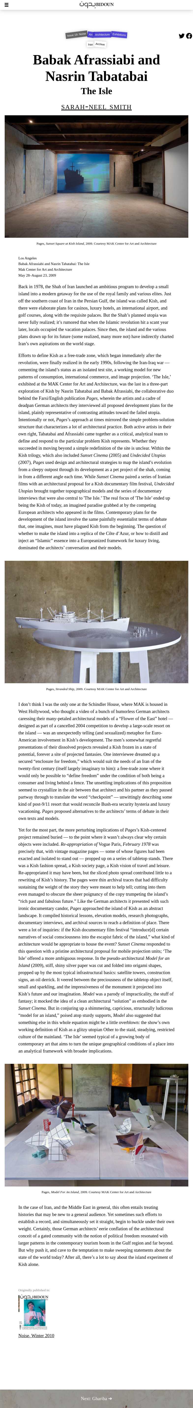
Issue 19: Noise (76, 34)
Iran (90, 44)
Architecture (102, 34)
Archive (100, 44)
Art (91, 34)
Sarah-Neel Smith (96, 106)
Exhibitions (119, 35)
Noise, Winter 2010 (36, 1316)
